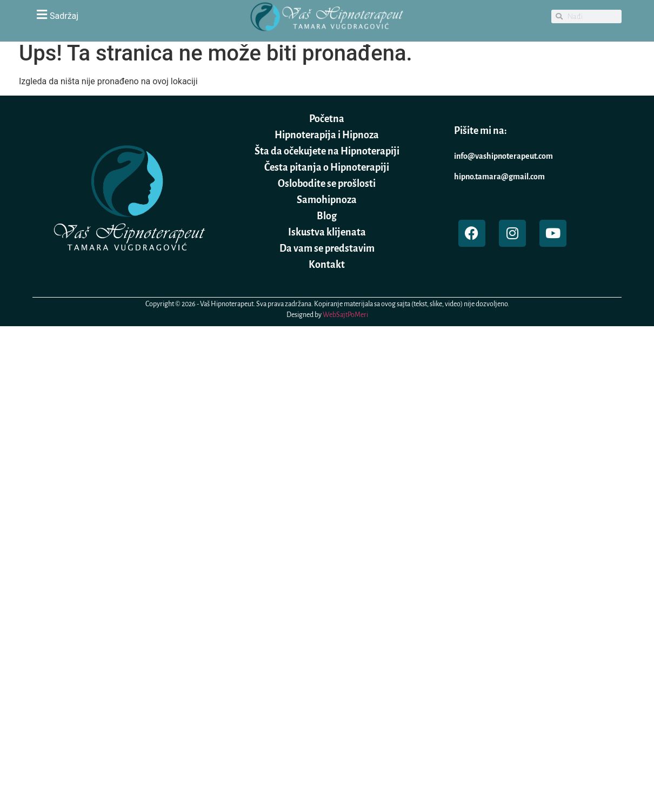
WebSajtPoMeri (345, 315)
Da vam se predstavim (327, 248)
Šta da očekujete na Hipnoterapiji (327, 151)
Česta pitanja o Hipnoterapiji (326, 167)
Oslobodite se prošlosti (327, 183)
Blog (327, 216)
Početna (326, 118)
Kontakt (327, 264)
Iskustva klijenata (327, 232)
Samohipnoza (327, 199)
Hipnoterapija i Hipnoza (327, 135)
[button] (127, 14)
